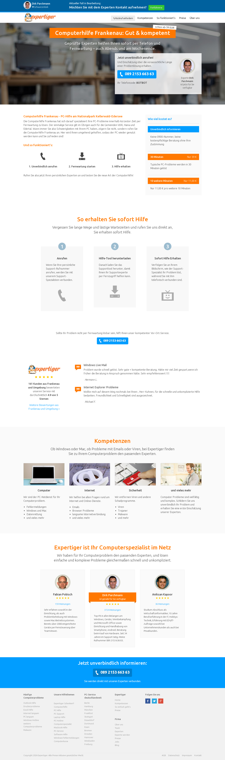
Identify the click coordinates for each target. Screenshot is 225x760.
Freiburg (88, 744)
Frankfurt (88, 713)
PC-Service (59, 731)
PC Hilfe (57, 710)
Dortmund (89, 723)
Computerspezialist (63, 724)
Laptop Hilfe (59, 717)
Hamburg (88, 706)
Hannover (88, 737)
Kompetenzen (145, 18)
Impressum (187, 755)
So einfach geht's (122, 707)
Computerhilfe (60, 707)
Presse (118, 738)
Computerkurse (61, 741)
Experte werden (122, 735)
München (88, 710)
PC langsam (28, 717)
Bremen (88, 730)
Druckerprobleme (31, 706)
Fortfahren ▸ (156, 7)
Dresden (88, 734)
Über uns (195, 18)
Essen (86, 727)
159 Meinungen (62, 604)
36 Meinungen (162, 604)
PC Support (59, 714)
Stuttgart (88, 717)
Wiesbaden (89, 741)
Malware (27, 730)
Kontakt (198, 755)
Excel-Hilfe (28, 710)
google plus (160, 701)
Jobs (117, 742)
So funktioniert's (166, 18)
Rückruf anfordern (123, 18)
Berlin (87, 703)
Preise (182, 18)
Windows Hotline (31, 720)
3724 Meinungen (112, 610)
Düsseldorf (89, 720)
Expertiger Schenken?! (64, 703)
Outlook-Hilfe (29, 703)
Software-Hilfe (61, 734)
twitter (154, 701)
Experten (119, 731)
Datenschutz (174, 755)
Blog (117, 745)
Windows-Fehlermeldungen (66, 738)
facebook (147, 701)
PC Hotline (58, 720)
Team (117, 728)
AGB (164, 755)
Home (117, 700)
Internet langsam (31, 713)
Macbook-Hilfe (60, 727)
